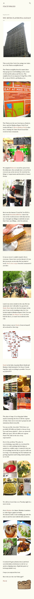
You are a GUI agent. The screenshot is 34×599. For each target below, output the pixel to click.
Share (4, 581)
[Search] (30, 3)
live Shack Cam (17, 314)
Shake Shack (6, 308)
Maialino (9, 510)
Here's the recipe (12, 263)
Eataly (17, 325)
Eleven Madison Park (20, 127)
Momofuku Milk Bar (15, 214)
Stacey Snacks (9, 6)
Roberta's (13, 168)
